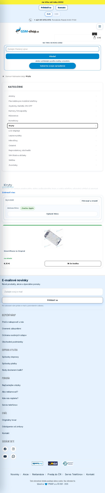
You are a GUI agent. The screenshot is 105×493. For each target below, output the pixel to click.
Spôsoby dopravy (10, 357)
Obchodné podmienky (12, 341)
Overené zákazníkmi (11, 328)
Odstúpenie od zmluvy (12, 426)
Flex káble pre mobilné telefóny (23, 101)
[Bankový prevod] (67, 463)
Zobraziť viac (8, 192)
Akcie (26, 474)
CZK (56, 14)
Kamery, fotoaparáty (18, 111)
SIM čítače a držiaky (17, 155)
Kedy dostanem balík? (12, 370)
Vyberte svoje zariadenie (52, 66)
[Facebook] (5, 449)
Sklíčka (12, 160)
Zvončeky (13, 165)
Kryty (11, 125)
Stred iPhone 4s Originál (14, 251)
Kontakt (62, 7)
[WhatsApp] (13, 456)
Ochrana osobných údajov (14, 335)
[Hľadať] (52, 56)
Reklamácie (38, 474)
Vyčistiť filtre (52, 214)
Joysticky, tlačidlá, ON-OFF (20, 106)
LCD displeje (14, 131)
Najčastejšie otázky (11, 385)
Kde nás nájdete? (10, 398)
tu (74, 480)
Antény (12, 96)
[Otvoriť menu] (100, 26)
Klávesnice (13, 116)
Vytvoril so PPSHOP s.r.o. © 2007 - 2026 (52, 484)
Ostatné (12, 145)
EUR (49, 14)
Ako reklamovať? (10, 391)
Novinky (15, 474)
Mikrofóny (13, 140)
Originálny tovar (9, 420)
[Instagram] (13, 449)
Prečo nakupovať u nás (13, 322)
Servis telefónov (9, 405)
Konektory (13, 121)
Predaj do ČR (54, 474)
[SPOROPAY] (37, 463)
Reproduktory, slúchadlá (20, 150)
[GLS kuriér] (53, 463)
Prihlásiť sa (46, 7)
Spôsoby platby (9, 363)
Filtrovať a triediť (90, 201)
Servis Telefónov (74, 474)
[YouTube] (5, 456)
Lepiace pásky (15, 135)
